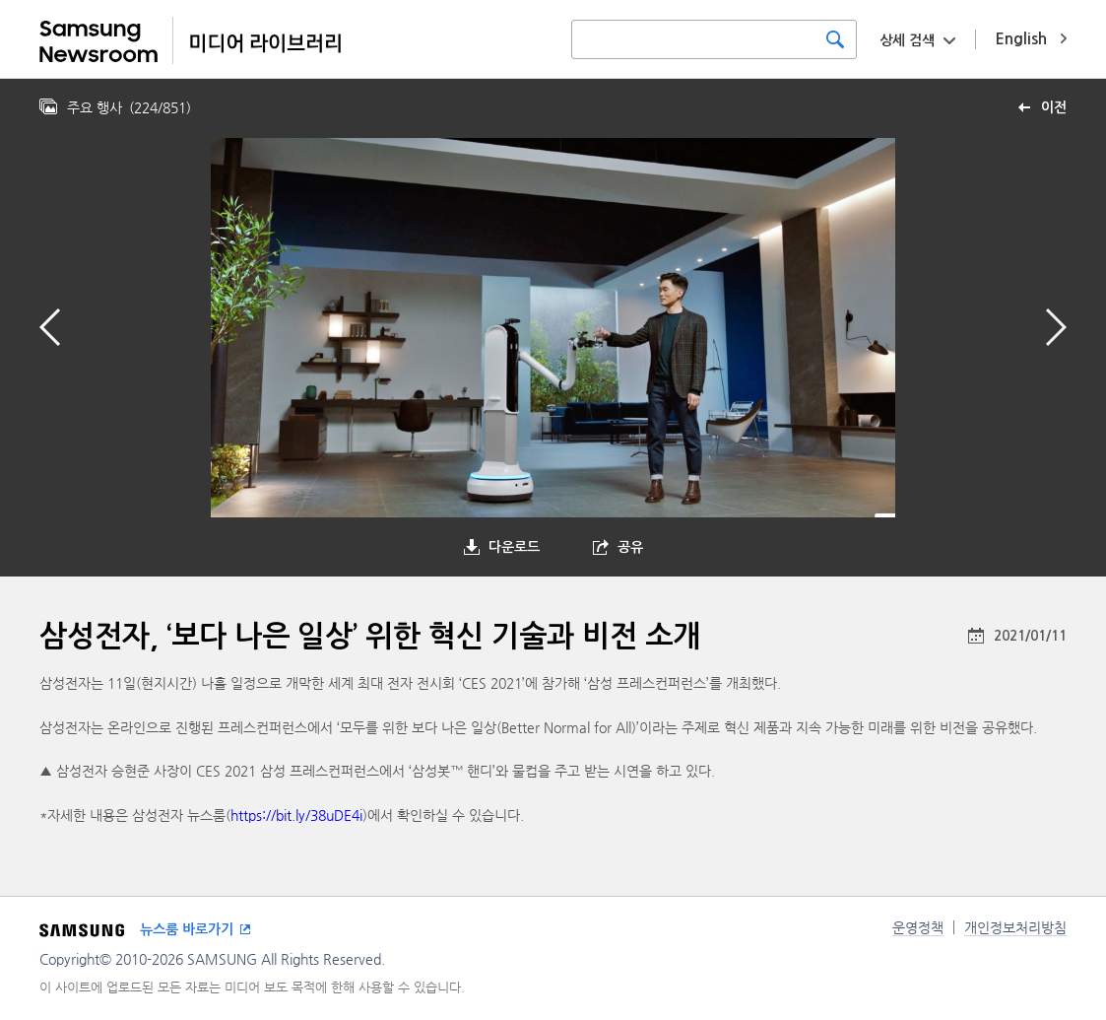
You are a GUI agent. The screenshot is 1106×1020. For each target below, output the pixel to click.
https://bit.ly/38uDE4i (296, 815)
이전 (1054, 107)
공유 (630, 547)
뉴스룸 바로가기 (186, 929)
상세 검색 (907, 40)
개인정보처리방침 (1015, 927)
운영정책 (917, 927)
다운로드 (514, 547)
